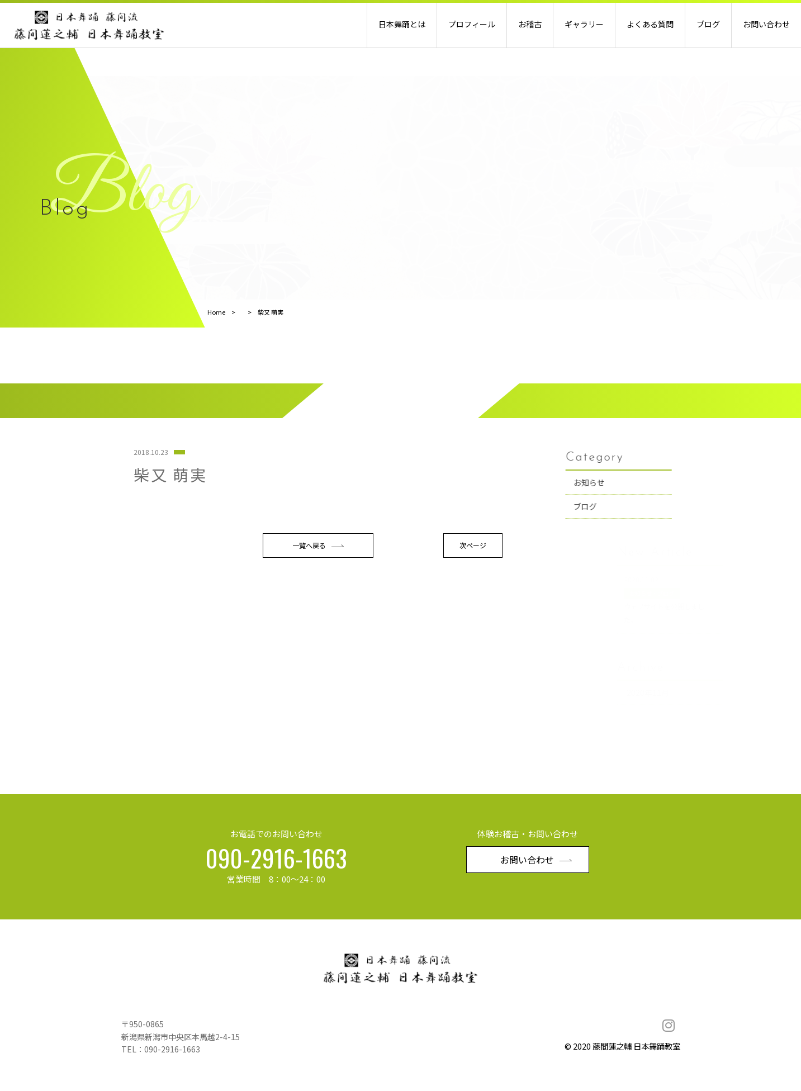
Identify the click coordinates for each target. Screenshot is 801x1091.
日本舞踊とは (401, 24)
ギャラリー (584, 24)
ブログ (708, 24)
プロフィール (471, 24)
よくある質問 (650, 24)
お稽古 (530, 24)
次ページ (472, 617)
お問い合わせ (766, 24)
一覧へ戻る (318, 617)
